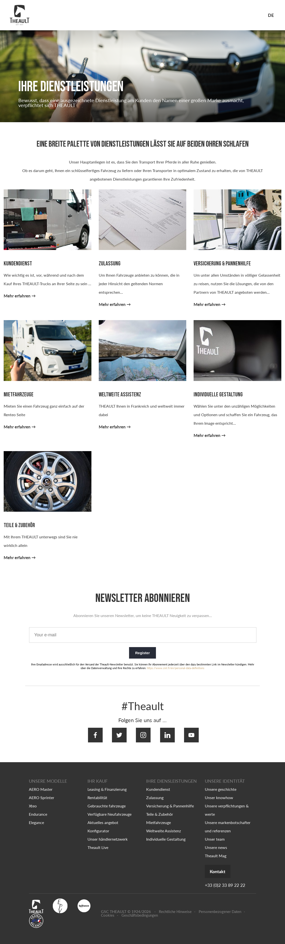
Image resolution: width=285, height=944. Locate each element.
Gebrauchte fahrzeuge (107, 801)
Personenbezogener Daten (220, 908)
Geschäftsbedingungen (139, 911)
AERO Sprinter (41, 793)
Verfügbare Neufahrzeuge (110, 809)
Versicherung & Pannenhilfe (170, 801)
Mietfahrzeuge (158, 818)
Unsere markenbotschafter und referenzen (228, 822)
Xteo (33, 801)
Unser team (215, 834)
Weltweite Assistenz (163, 826)
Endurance (38, 809)
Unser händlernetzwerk (108, 834)
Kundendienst (158, 784)
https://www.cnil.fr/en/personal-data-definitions (175, 668)
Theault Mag (215, 851)
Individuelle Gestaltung (166, 834)
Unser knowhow (219, 793)
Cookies (107, 911)
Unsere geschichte (220, 784)
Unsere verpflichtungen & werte (227, 805)
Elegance (36, 818)
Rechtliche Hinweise (175, 908)
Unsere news (216, 843)
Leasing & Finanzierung (107, 784)
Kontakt (223, 867)
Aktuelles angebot (103, 818)
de (271, 15)
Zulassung (155, 793)
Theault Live (98, 843)
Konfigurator (98, 826)
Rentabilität (97, 793)
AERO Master (41, 784)
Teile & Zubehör (159, 809)
